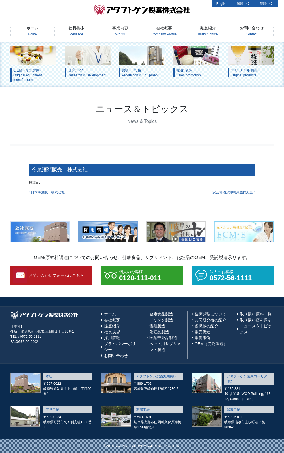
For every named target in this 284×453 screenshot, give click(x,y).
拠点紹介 (208, 31)
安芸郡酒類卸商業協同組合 (233, 192)
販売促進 (202, 332)
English (221, 4)
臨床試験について (210, 314)
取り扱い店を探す (256, 320)
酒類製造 (157, 326)
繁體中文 (243, 4)
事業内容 (120, 31)
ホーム (32, 31)
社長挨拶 (76, 31)
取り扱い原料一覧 (256, 314)
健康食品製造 (161, 314)
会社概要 (164, 31)
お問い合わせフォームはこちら (56, 275)
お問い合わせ (252, 31)
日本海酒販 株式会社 (47, 192)
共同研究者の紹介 (210, 320)
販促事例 (202, 338)
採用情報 (112, 338)
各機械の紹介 (206, 326)
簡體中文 (266, 4)
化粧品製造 (159, 332)
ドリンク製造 (161, 320)
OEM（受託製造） (211, 343)
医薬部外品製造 (163, 338)
